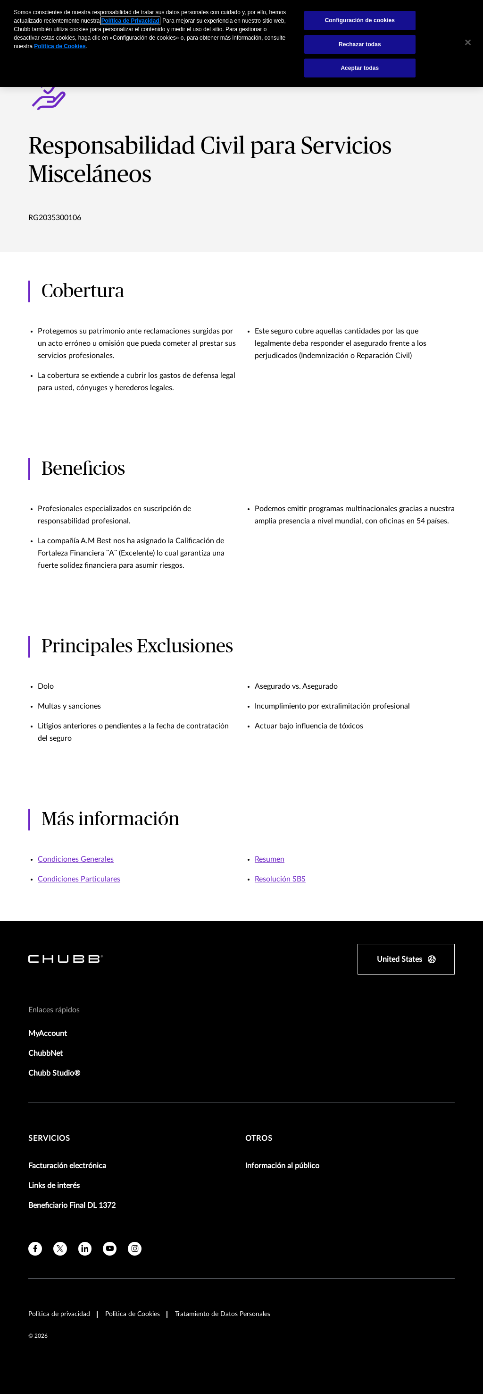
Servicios (49, 1138)
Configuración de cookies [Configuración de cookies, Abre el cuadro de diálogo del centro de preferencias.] (360, 20)
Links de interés (54, 1185)
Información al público (282, 1166)
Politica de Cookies (132, 1314)
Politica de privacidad (59, 1314)
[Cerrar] (468, 42)
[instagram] (135, 1249)
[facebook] (35, 1249)
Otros (259, 1138)
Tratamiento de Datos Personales (222, 1314)
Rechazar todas (360, 44)
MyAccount (47, 1033)
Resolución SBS (280, 879)
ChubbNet (45, 1053)
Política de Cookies (59, 46)
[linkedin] (85, 1249)
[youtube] (110, 1249)
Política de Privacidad (130, 20)
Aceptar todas (360, 68)
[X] (60, 1249)
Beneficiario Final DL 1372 (72, 1205)
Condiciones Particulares (79, 879)
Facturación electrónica (67, 1166)
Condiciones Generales (76, 859)
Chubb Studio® (54, 1073)
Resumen (269, 859)
